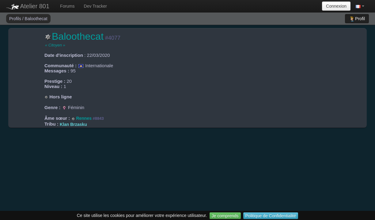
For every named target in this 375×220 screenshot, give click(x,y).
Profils (15, 18)
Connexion (336, 6)
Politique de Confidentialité (270, 215)
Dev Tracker (95, 6)
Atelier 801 (27, 6)
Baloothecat (36, 18)
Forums (67, 6)
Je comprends (225, 215)
